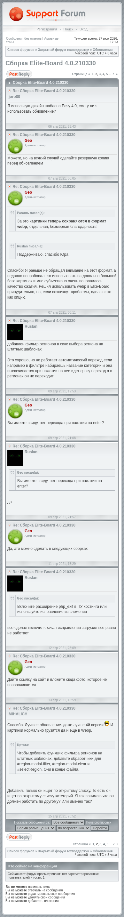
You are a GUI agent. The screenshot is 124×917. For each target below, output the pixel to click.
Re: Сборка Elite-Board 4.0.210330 (43, 91)
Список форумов (21, 50)
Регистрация (46, 29)
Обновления (102, 50)
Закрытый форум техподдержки (63, 50)
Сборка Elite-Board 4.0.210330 (50, 63)
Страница (80, 74)
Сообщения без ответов (24, 38)
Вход (84, 29)
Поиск (68, 29)
